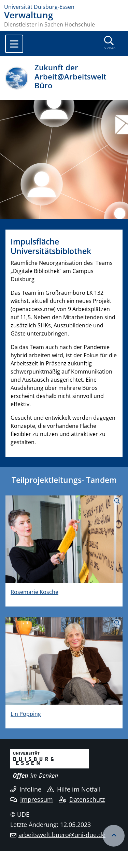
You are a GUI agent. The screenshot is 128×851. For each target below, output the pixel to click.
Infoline (25, 789)
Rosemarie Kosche (34, 592)
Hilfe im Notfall (74, 789)
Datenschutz (82, 799)
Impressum (31, 799)
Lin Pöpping (26, 714)
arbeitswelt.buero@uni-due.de (61, 835)
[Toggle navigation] (14, 44)
